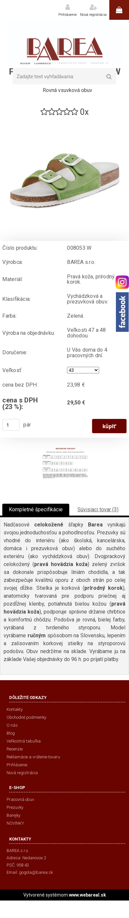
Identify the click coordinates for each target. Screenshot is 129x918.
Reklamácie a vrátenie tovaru (33, 756)
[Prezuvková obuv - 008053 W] (64, 120)
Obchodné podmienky (26, 717)
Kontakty (15, 709)
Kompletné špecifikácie (36, 509)
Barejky (13, 815)
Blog (11, 733)
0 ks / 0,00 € (119, 10)
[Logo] (64, 41)
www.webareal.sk (87, 895)
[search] (109, 77)
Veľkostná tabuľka (24, 741)
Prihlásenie (67, 15)
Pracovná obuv (20, 799)
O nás (12, 725)
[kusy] (10, 425)
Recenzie (15, 748)
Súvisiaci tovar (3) (97, 509)
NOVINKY (15, 823)
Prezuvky (15, 807)
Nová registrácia (93, 15)
